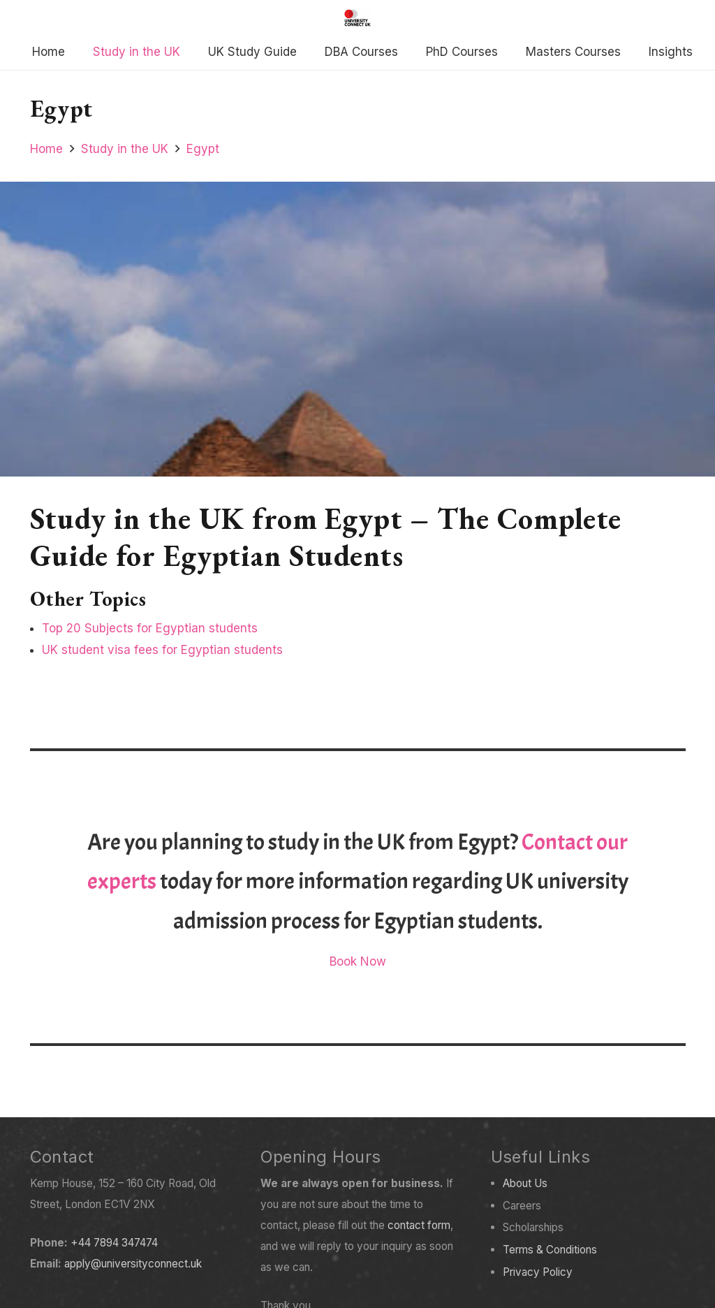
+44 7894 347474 (114, 1242)
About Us (525, 1183)
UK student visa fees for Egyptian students (162, 650)
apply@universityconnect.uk (133, 1263)
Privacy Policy (538, 1272)
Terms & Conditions (550, 1249)
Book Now (358, 961)
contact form (419, 1225)
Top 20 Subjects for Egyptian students (150, 628)
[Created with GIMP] (357, 18)
